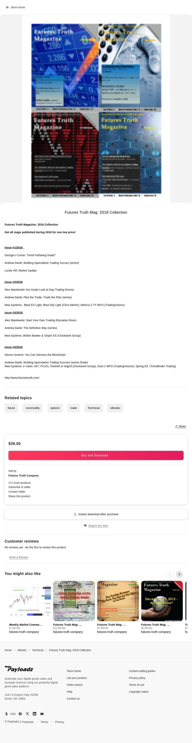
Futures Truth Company (23, 475)
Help (69, 691)
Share (180, 426)
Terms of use (136, 684)
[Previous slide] (170, 574)
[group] (30, 607)
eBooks (115, 408)
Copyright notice (138, 691)
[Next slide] (179, 574)
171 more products (19, 482)
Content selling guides (142, 671)
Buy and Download (96, 455)
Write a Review (18, 557)
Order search (75, 684)
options (55, 408)
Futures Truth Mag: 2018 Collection (70, 650)
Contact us (73, 698)
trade (73, 408)
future (11, 408)
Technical (94, 408)
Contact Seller (16, 491)
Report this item (96, 525)
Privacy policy (137, 677)
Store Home (15, 7)
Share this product (19, 496)
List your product (77, 677)
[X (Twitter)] (27, 713)
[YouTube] (42, 714)
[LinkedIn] (34, 713)
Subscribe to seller (19, 487)
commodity (33, 408)
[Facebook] (20, 714)
